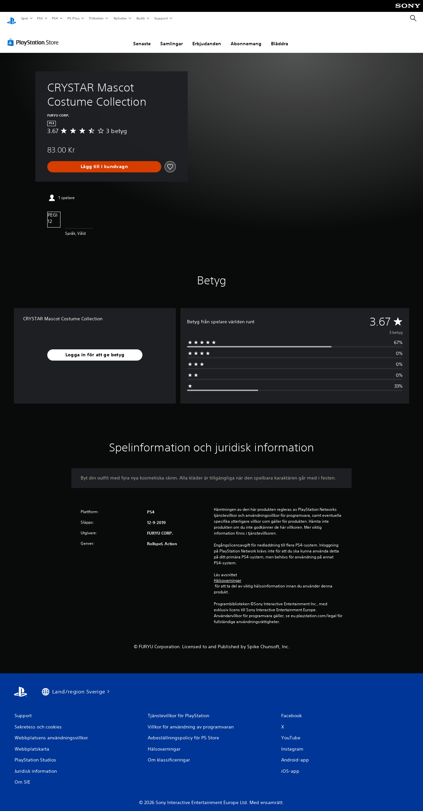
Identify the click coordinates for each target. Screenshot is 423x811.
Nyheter (120, 18)
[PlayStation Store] (34, 36)
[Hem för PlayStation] (11, 18)
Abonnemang (246, 37)
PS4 (55, 18)
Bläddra (279, 37)
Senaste (142, 37)
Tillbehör (96, 18)
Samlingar (171, 37)
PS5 (40, 18)
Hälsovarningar (227, 574)
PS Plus (73, 18)
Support (161, 18)
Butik (140, 18)
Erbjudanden (206, 37)
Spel (24, 18)
